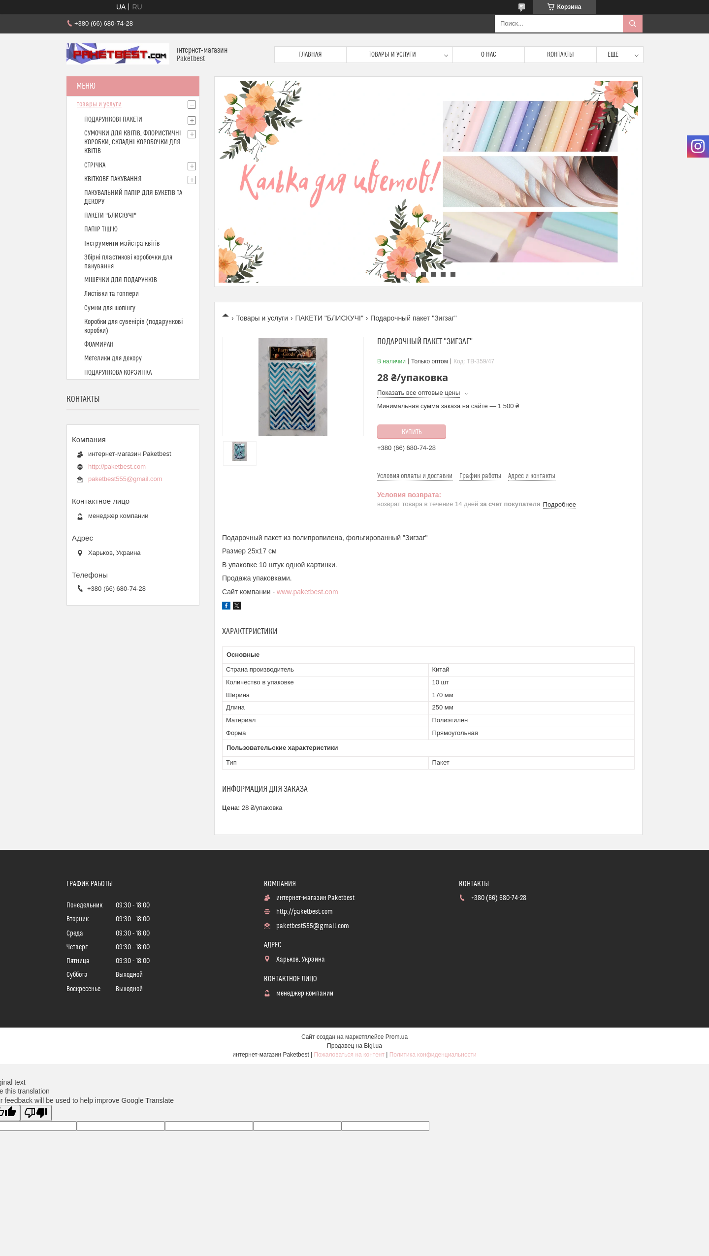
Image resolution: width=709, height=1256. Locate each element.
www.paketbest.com (307, 592)
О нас (488, 55)
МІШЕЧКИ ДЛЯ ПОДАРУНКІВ (120, 280)
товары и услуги (99, 104)
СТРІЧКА (94, 165)
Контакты (560, 55)
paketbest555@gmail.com (125, 479)
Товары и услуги (392, 55)
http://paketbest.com (117, 466)
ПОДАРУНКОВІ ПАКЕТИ (113, 120)
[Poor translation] (36, 1113)
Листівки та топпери (111, 294)
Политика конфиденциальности (433, 1054)
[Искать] (633, 23)
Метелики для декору (113, 358)
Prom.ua (397, 1036)
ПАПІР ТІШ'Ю (101, 229)
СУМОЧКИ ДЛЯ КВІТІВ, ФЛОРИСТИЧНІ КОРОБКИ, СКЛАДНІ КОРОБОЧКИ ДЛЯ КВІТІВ (132, 142)
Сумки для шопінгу (109, 308)
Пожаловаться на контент (349, 1054)
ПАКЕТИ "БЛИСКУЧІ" (329, 318)
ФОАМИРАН (99, 345)
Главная (310, 55)
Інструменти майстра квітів (122, 244)
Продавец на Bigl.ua (354, 1045)
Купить (412, 432)
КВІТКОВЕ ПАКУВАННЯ (113, 179)
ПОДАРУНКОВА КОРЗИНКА (118, 373)
